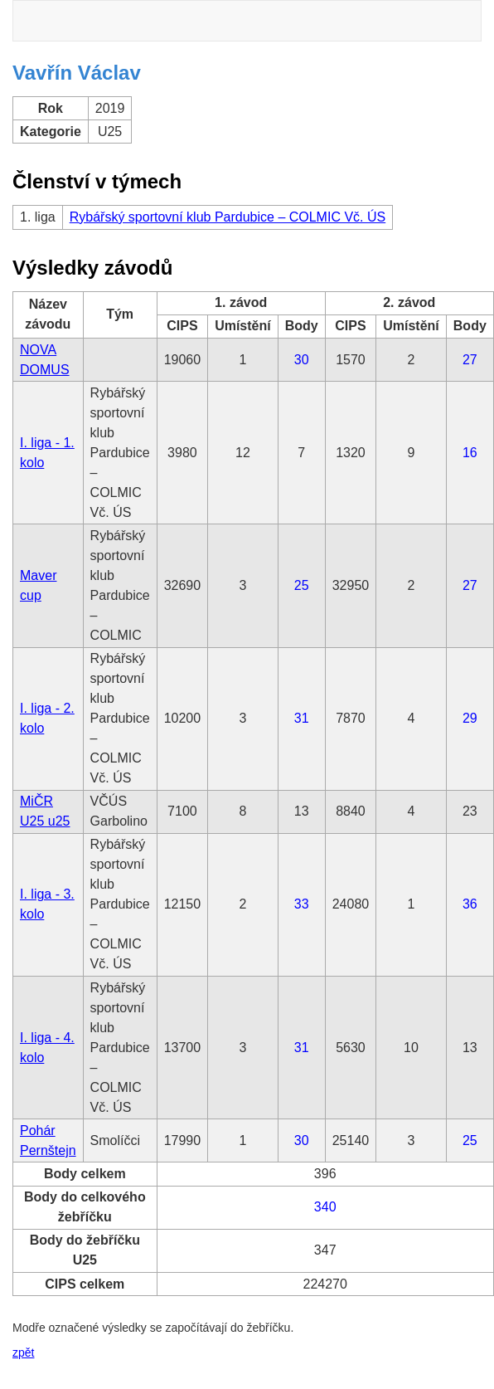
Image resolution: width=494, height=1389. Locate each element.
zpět (23, 1352)
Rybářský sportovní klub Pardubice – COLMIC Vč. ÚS (227, 217)
